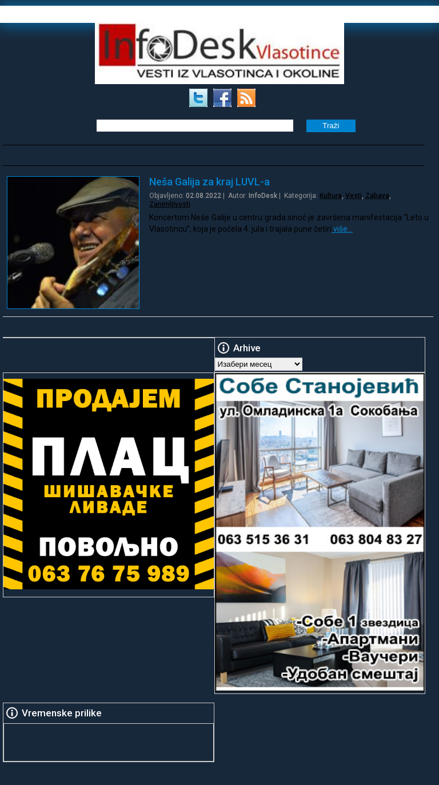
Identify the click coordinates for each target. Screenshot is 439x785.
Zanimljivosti (169, 204)
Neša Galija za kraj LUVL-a (209, 182)
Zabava (377, 196)
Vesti (353, 196)
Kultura (331, 196)
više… (342, 228)
